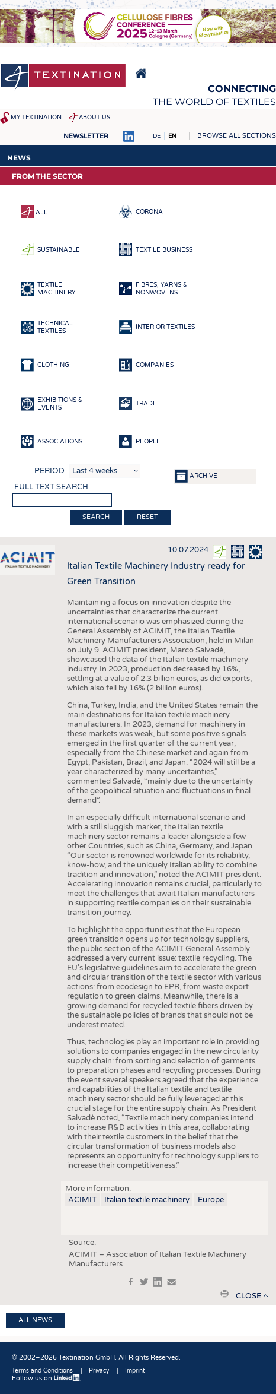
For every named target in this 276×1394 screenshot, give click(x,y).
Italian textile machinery (147, 1200)
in (157, 1282)
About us (94, 117)
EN (172, 136)
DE (157, 136)
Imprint (135, 1370)
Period (49, 471)
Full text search (51, 487)
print (224, 1293)
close (248, 1296)
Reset (147, 517)
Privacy (99, 1370)
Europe (211, 1200)
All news (35, 1320)
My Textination (36, 117)
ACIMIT (82, 1200)
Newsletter (85, 136)
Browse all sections (236, 136)
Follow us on (46, 1378)
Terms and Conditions (42, 1370)
